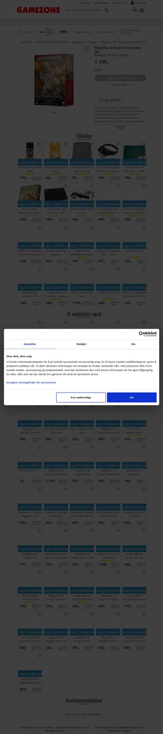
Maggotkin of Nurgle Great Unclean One (123, 42)
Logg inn (140, 2)
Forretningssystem (105, 727)
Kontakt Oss (120, 2)
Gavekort (85, 2)
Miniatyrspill (24, 42)
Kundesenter (102, 2)
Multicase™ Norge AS (121, 730)
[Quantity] (109, 70)
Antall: (98, 70)
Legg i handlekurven (120, 78)
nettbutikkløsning (127, 727)
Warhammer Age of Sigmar (52, 42)
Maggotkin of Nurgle (84, 42)
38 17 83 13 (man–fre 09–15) (131, 32)
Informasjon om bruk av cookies (36, 727)
